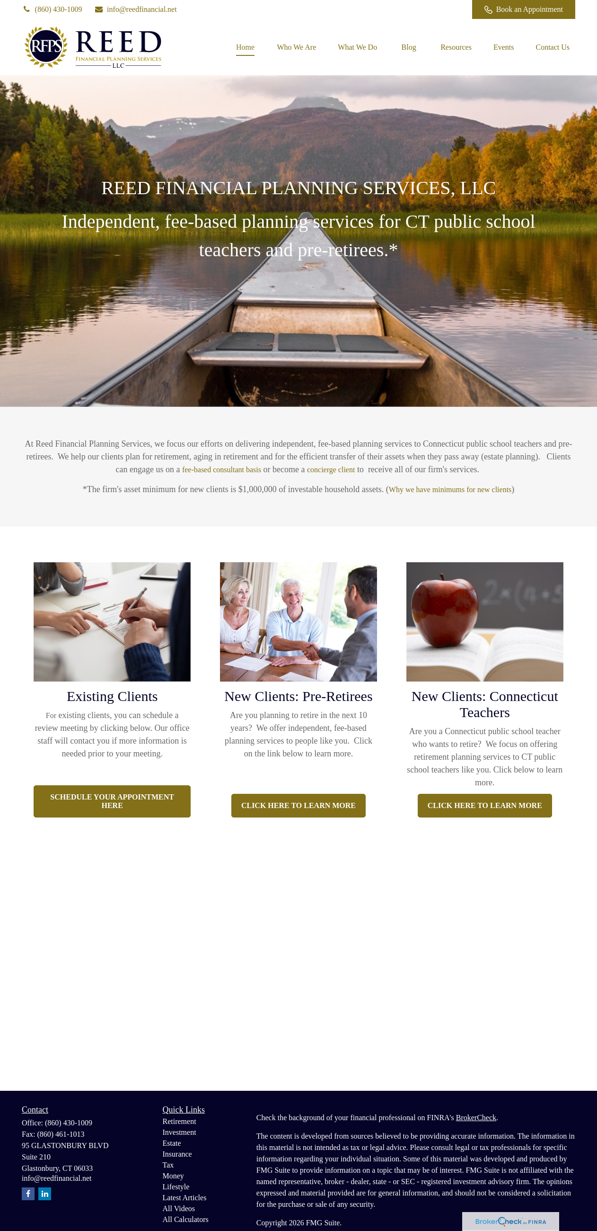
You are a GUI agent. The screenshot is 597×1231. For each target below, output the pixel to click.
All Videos (179, 1208)
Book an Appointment (523, 9)
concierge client (331, 470)
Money (173, 1176)
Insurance (177, 1154)
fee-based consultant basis (221, 470)
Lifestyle (176, 1187)
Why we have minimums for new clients (450, 489)
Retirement (179, 1121)
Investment (179, 1132)
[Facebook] (452, 9)
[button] (245, 47)
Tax (168, 1165)
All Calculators (186, 1219)
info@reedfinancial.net (135, 9)
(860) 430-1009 (52, 9)
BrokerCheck (476, 1118)
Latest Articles (185, 1198)
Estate (172, 1143)
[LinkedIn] (426, 9)
